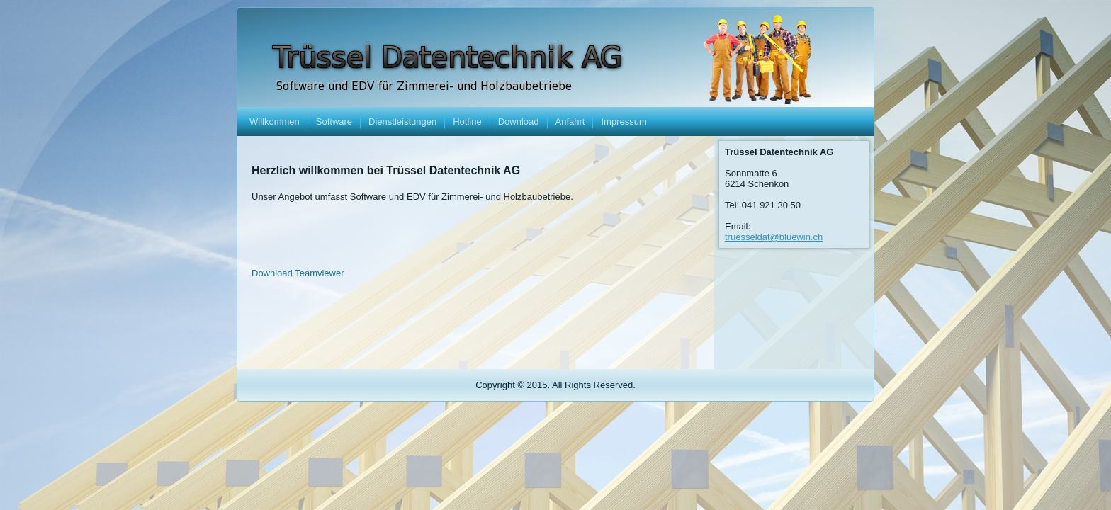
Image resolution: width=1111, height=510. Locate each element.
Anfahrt (570, 121)
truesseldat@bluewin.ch (774, 237)
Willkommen (274, 121)
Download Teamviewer (298, 273)
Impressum (623, 121)
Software (334, 121)
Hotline (467, 121)
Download (518, 121)
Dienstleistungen (402, 121)
